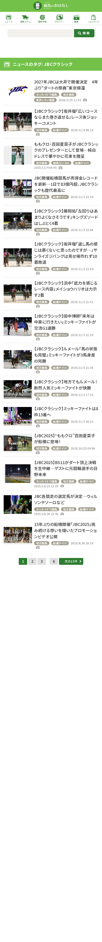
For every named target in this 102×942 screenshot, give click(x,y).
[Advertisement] (51, 47)
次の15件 (72, 567)
